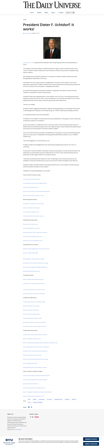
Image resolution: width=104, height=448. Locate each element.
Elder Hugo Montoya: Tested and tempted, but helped (37, 259)
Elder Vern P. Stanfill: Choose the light (33, 253)
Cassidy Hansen (29, 33)
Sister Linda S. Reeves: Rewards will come (34, 212)
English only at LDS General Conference (34, 187)
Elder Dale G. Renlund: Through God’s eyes (34, 314)
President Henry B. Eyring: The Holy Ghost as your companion (40, 334)
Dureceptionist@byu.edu (18, 429)
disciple (35, 399)
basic (29, 399)
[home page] (52, 6)
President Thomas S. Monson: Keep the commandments (38, 293)
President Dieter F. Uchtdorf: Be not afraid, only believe (38, 283)
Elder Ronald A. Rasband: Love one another (34, 306)
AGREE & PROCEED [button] (91, 444)
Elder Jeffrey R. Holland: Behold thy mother (34, 271)
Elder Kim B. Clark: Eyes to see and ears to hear (35, 355)
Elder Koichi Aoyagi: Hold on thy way (33, 363)
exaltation (49, 399)
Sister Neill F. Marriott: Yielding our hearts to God (36, 236)
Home (32, 12)
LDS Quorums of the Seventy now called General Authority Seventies (41, 191)
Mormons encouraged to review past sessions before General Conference (43, 392)
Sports (53, 12)
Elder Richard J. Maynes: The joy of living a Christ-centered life (39, 232)
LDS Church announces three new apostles (34, 179)
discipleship (41, 399)
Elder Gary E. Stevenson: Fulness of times (34, 310)
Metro (46, 12)
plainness (67, 399)
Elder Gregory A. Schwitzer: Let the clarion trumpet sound (38, 322)
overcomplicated (58, 399)
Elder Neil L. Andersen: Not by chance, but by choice (37, 279)
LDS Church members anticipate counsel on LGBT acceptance (39, 379)
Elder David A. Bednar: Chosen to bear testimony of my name (39, 367)
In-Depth (60, 12)
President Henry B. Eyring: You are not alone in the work (38, 289)
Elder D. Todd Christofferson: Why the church (35, 338)
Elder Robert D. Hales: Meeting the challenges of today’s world (40, 267)
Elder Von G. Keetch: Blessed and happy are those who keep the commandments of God (46, 342)
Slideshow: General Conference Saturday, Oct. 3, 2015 (37, 195)
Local (24, 19)
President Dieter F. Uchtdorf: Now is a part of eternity (37, 203)
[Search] (70, 12)
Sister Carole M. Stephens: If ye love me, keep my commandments (40, 347)
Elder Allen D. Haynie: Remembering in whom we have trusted (39, 351)
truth (29, 402)
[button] (101, 438)
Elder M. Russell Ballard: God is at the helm (34, 228)
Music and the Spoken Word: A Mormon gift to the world (38, 388)
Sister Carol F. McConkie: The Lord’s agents (34, 208)
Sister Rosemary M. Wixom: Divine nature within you (37, 216)
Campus (39, 12)
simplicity (74, 399)
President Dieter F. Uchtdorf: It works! (33, 224)
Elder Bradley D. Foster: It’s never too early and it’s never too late (40, 263)
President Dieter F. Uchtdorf (30, 62)
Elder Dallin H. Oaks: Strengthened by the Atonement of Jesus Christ (41, 248)
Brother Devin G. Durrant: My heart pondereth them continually (40, 359)
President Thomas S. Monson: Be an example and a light (38, 301)
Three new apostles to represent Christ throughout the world (40, 183)
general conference (37, 402)
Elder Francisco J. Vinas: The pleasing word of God (36, 240)
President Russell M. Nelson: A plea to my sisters (36, 318)
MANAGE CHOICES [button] (91, 439)
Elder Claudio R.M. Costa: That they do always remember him (39, 326)
